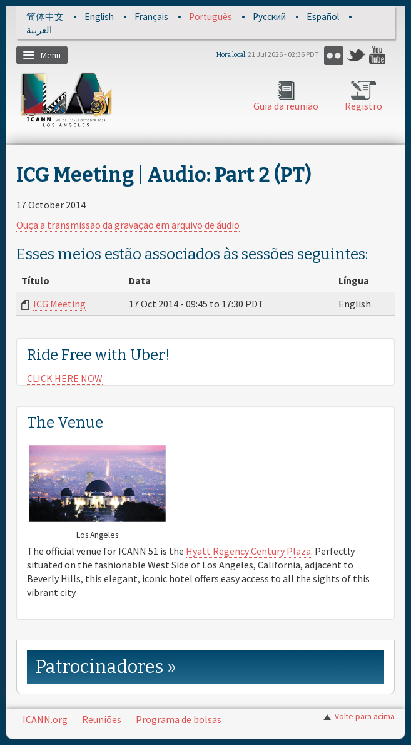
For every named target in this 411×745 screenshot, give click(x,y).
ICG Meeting (59, 303)
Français (151, 17)
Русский (269, 17)
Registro (363, 106)
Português (210, 17)
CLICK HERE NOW (65, 378)
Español (323, 17)
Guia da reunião (285, 106)
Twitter (356, 55)
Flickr (333, 55)
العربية (39, 30)
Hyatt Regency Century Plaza (248, 551)
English (99, 17)
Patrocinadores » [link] (106, 667)
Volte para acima (365, 716)
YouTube (378, 55)
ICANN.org (45, 719)
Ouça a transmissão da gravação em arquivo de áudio (128, 224)
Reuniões (101, 719)
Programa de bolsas (178, 719)
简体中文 (45, 17)
